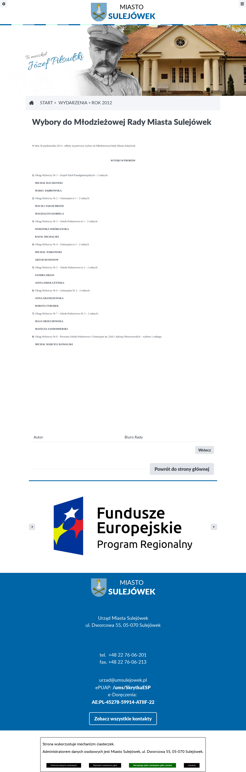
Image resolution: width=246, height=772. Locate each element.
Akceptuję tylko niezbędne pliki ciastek (152, 765)
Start (46, 103)
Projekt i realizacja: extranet (57, 720)
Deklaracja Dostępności (53, 729)
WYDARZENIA (73, 103)
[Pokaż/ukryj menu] (242, 4)
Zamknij (191, 765)
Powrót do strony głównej (182, 468)
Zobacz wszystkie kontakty (123, 651)
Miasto (131, 12)
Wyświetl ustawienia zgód (105, 765)
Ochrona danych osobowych (64, 765)
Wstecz (204, 450)
